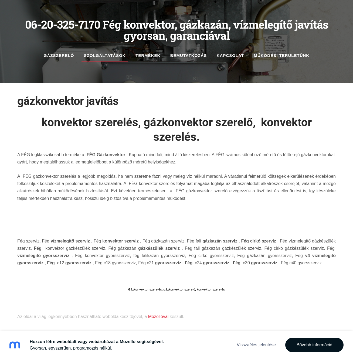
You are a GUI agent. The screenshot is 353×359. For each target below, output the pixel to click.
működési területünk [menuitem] (281, 55)
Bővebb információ (314, 345)
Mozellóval (158, 316)
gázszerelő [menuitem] (59, 55)
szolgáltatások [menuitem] (105, 55)
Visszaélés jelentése (256, 345)
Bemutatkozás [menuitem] (188, 55)
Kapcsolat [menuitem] (230, 55)
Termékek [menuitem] (147, 55)
